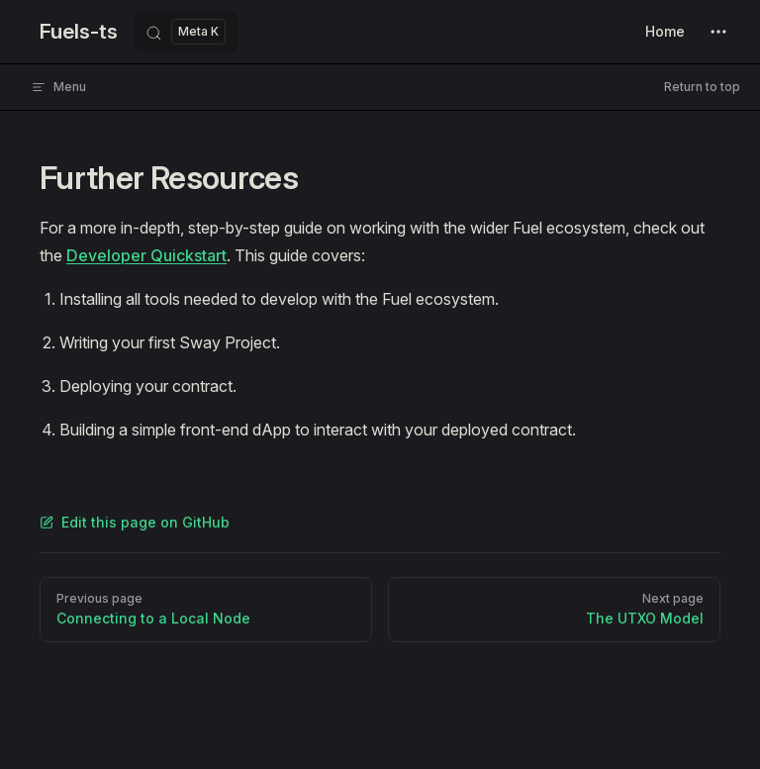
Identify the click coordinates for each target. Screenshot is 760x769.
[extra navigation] (718, 31)
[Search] (186, 31)
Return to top (702, 86)
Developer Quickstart (146, 255)
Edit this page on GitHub (135, 522)
